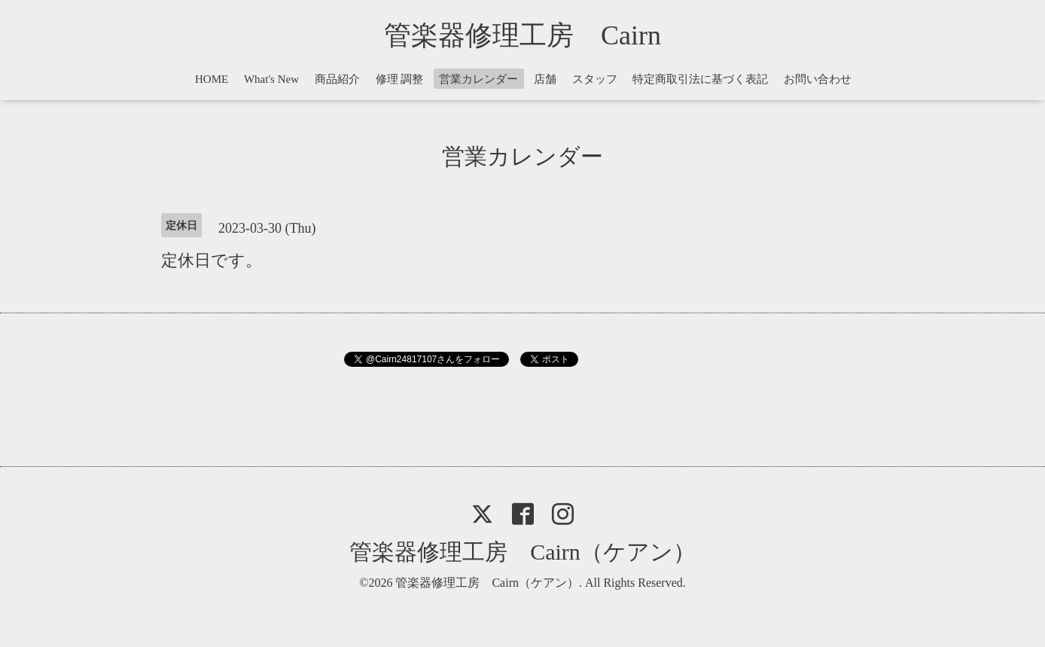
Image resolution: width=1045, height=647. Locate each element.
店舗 (545, 79)
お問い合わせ (818, 79)
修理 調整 (400, 79)
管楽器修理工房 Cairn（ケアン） (522, 551)
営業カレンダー (478, 79)
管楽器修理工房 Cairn (536, 35)
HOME (211, 79)
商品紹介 (337, 79)
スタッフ (594, 79)
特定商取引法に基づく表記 (700, 79)
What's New (271, 79)
